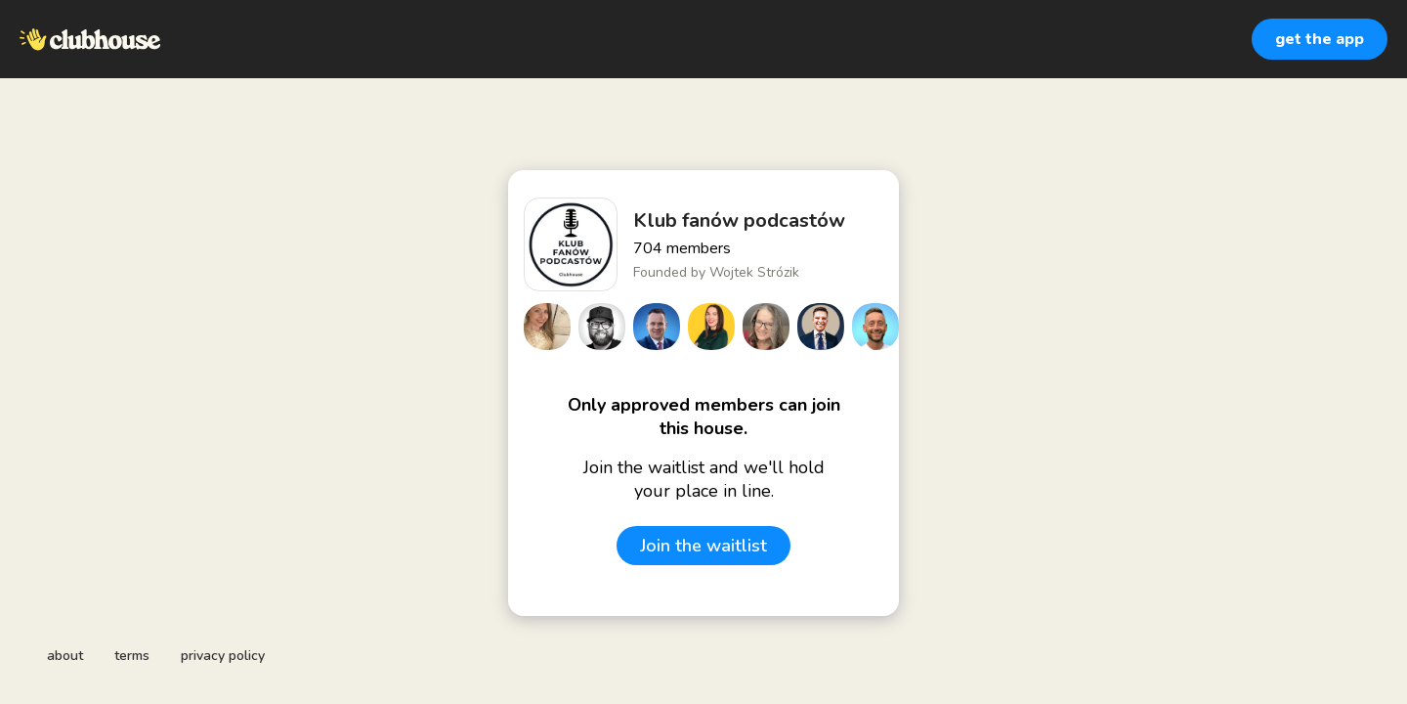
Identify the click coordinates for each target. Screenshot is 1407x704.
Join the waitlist (703, 545)
